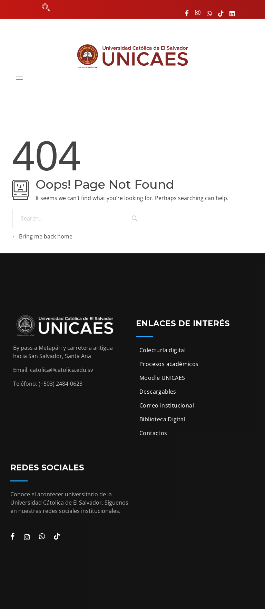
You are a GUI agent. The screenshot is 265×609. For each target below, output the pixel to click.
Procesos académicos (169, 364)
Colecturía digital (162, 350)
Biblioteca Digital (162, 419)
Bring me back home (42, 236)
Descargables (157, 391)
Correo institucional (166, 405)
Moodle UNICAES (162, 378)
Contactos (153, 433)
